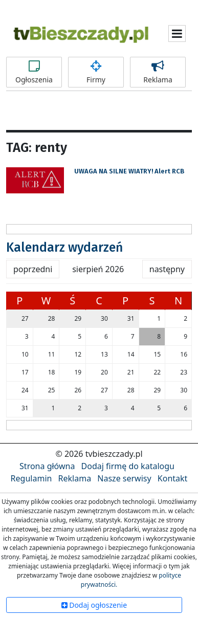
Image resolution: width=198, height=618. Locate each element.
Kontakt (173, 478)
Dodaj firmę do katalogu (127, 466)
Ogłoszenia (34, 72)
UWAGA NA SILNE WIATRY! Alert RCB (129, 171)
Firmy (96, 72)
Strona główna (47, 466)
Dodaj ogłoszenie (94, 605)
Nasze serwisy (124, 478)
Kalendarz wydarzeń (64, 247)
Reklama (158, 72)
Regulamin (31, 478)
